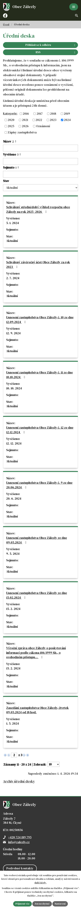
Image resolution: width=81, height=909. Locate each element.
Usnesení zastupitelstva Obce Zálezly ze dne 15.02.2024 (36, 595)
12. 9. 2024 (13, 333)
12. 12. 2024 (13, 443)
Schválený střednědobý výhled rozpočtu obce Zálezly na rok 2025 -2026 (38, 209)
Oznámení (43, 126)
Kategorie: (10, 113)
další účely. (40, 882)
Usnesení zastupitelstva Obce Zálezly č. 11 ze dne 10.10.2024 (39, 374)
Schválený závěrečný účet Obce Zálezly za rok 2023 (38, 264)
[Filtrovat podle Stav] (40, 187)
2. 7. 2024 (12, 278)
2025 (11, 126)
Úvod (6, 24)
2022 (39, 120)
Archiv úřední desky (19, 781)
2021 (25, 120)
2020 (11, 120)
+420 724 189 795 (19, 837)
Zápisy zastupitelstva (22, 132)
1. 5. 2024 (12, 723)
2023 (53, 120)
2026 (25, 126)
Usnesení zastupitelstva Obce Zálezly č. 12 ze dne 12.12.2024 (39, 429)
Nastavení (60, 903)
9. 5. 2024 (13, 554)
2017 (40, 113)
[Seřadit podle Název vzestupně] (16, 141)
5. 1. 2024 (12, 223)
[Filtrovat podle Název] (40, 148)
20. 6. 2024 (13, 498)
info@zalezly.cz (19, 842)
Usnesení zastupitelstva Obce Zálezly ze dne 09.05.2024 (36, 540)
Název (8, 141)
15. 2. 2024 (13, 609)
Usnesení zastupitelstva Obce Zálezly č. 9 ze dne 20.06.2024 (39, 485)
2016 (26, 113)
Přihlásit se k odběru (50, 45)
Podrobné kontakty (19, 868)
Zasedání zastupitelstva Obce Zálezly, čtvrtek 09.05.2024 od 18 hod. (37, 710)
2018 (53, 113)
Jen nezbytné (42, 903)
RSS (56, 52)
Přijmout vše (22, 903)
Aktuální (12, 241)
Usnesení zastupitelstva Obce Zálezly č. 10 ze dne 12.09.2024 (40, 319)
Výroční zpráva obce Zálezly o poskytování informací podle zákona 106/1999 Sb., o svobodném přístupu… (36, 652)
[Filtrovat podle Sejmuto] (40, 174)
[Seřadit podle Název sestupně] (16, 142)
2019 (67, 113)
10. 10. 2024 (14, 388)
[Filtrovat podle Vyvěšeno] (40, 161)
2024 (67, 120)
